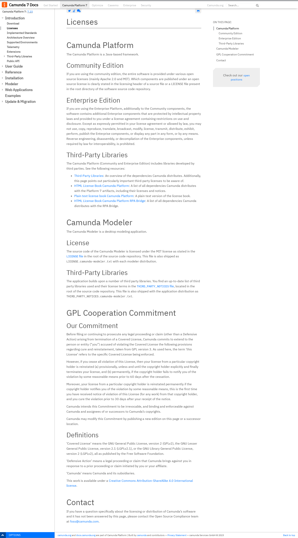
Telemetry (13, 47)
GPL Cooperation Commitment (235, 54)
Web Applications (19, 90)
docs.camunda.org (85, 535)
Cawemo (113, 5)
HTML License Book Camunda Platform (101, 186)
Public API (13, 61)
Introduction (15, 18)
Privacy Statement (176, 535)
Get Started (51, 5)
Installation (14, 78)
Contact (221, 60)
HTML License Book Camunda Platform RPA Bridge (109, 201)
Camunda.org (215, 5)
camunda (142, 535)
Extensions (14, 51)
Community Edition (230, 33)
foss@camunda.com (84, 521)
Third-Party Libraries (19, 56)
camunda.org (64, 535)
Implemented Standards (22, 33)
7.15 (30, 11)
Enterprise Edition (230, 38)
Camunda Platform (227, 28)
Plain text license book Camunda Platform (103, 196)
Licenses (12, 28)
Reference (13, 72)
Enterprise (129, 5)
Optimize (97, 5)
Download (13, 23)
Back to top (289, 535)
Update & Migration (20, 101)
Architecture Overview (21, 37)
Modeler (11, 84)
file (74, 256)
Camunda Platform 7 (74, 5)
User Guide (14, 66)
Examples (13, 95)
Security (146, 5)
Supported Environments (22, 42)
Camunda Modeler (227, 48)
